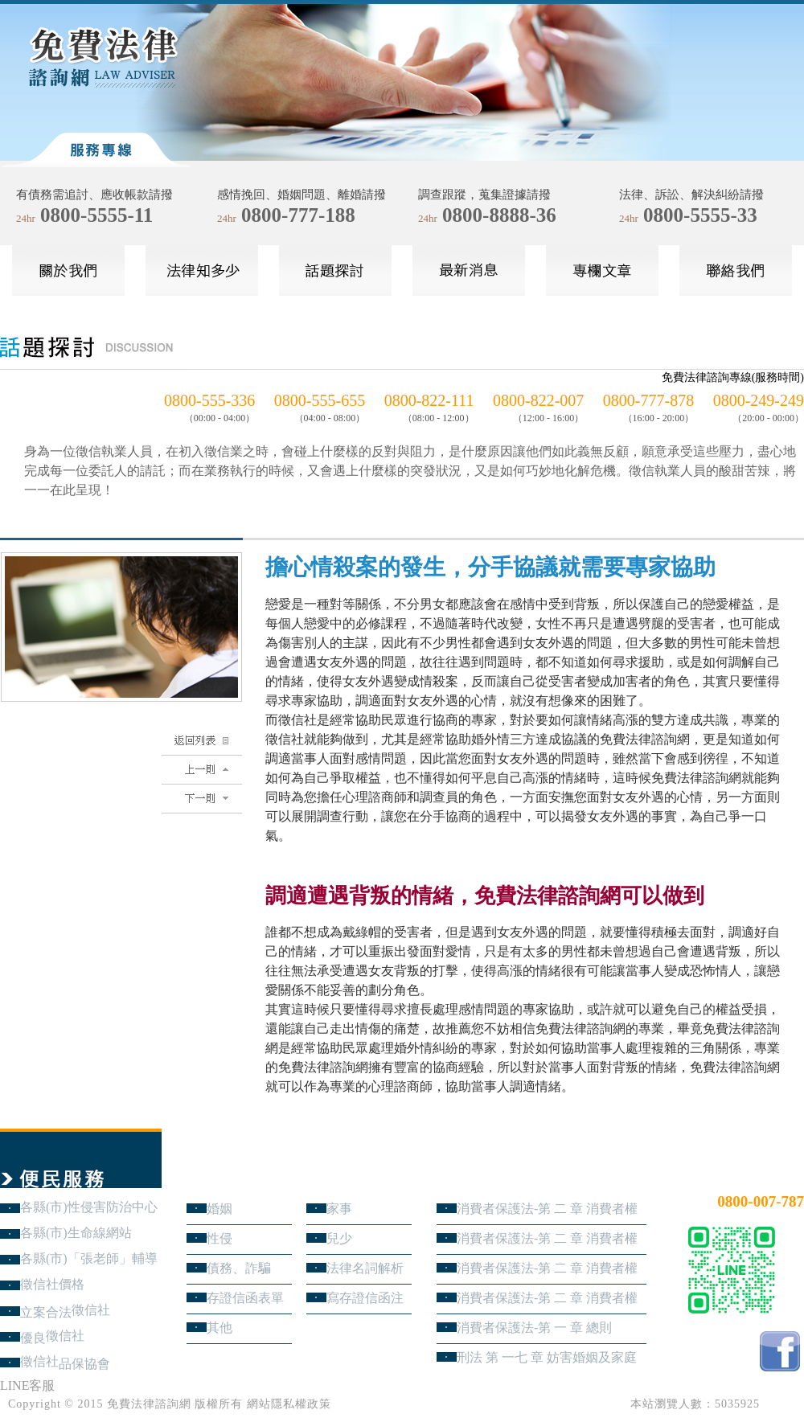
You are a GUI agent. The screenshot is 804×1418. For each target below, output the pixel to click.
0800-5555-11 (96, 215)
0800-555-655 (319, 400)
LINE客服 (27, 1385)
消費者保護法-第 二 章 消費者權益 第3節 (547, 1238)
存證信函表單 (245, 1298)
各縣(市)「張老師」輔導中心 (89, 1258)
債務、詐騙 (239, 1268)
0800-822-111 (429, 400)
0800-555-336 (209, 400)
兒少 (339, 1238)
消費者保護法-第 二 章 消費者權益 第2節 (547, 1268)
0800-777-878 (648, 400)
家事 (339, 1208)
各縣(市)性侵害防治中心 (89, 1207)
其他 (219, 1327)
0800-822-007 (538, 400)
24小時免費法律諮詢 (746, 1175)
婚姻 (219, 1208)
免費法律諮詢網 (149, 1404)
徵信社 (91, 1310)
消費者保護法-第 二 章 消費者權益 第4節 (547, 1208)
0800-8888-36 (499, 215)
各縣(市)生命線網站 (76, 1233)
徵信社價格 (52, 1284)
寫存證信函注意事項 (365, 1298)
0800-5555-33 (700, 215)
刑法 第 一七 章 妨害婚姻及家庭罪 (547, 1357)
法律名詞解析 (365, 1268)
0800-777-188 (298, 215)
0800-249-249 (758, 400)
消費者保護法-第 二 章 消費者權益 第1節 (547, 1298)
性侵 (219, 1238)
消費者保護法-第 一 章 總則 (534, 1327)
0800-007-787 (760, 1201)
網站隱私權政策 (289, 1404)
